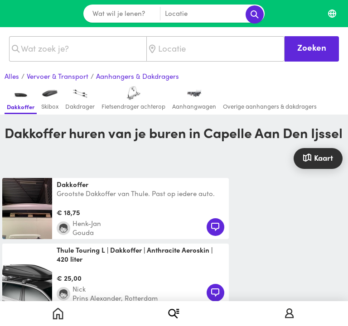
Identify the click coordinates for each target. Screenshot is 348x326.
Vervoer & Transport (57, 76)
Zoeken (311, 47)
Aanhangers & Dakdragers (137, 76)
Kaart (318, 157)
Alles (12, 76)
